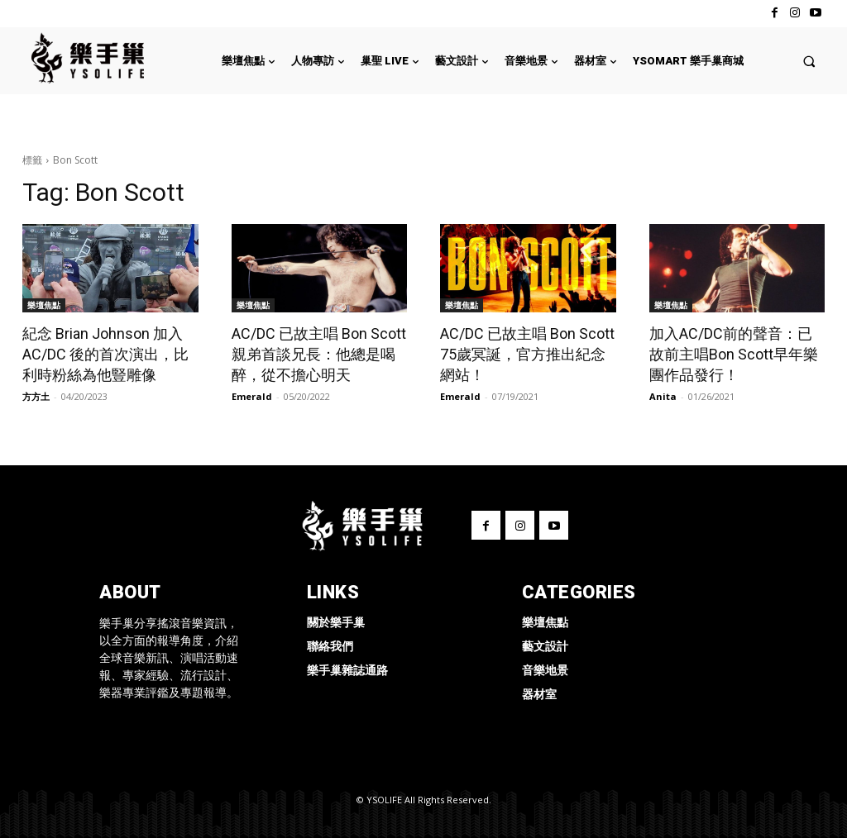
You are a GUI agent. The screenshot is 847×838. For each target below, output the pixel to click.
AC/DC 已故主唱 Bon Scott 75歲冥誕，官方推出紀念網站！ (527, 354)
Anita (663, 396)
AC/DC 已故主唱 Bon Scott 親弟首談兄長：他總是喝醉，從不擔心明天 (319, 354)
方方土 (36, 396)
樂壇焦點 (43, 305)
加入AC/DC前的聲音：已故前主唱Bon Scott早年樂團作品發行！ (733, 354)
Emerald (252, 396)
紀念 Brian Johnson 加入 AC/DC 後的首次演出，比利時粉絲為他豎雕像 (105, 354)
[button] (809, 61)
